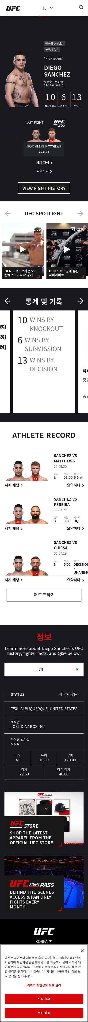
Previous (7, 213)
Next (80, 213)
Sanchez (62, 456)
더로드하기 (44, 595)
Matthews (64, 462)
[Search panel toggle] (81, 7)
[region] (44, 983)
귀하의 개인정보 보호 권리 (44, 985)
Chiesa (60, 548)
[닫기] (82, 951)
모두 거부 (44, 999)
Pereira (62, 505)
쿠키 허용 (44, 1013)
